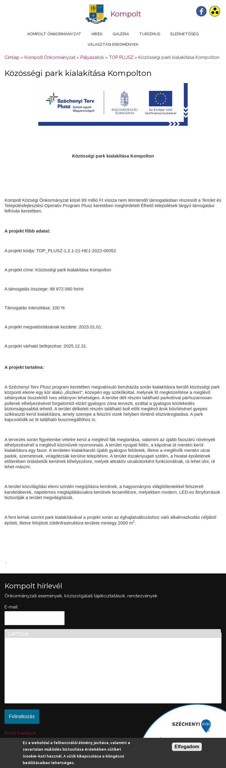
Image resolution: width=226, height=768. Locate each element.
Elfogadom (187, 746)
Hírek (97, 34)
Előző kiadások (20, 733)
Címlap (11, 57)
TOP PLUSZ (121, 57)
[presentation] (32, 678)
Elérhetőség (184, 34)
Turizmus (149, 34)
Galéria (121, 34)
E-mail (12, 607)
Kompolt (125, 14)
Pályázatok (92, 57)
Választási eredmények (113, 44)
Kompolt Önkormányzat (54, 34)
